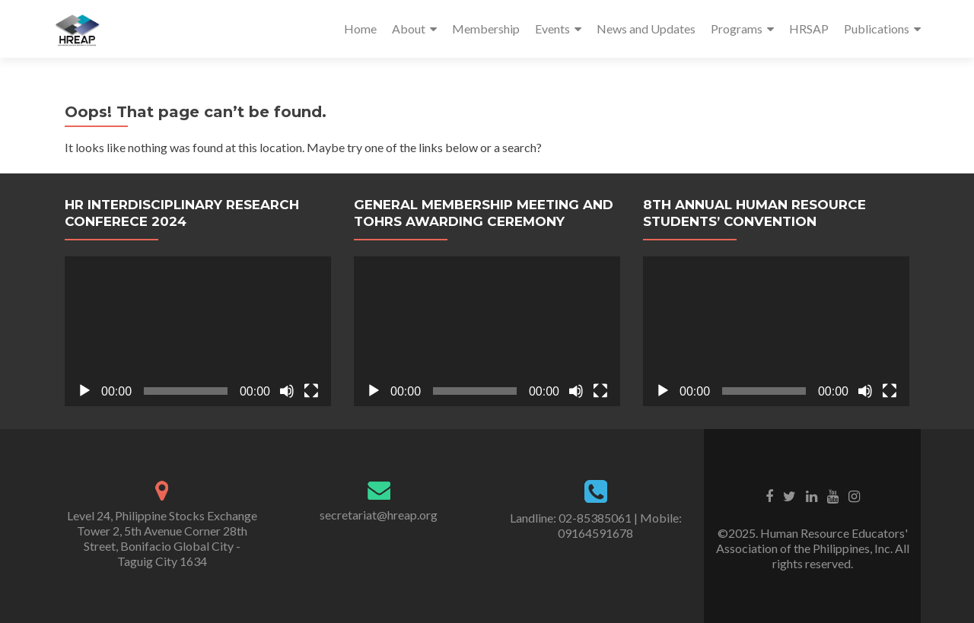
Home (360, 28)
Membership (486, 28)
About (408, 28)
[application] (198, 331)
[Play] (84, 391)
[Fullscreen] (311, 391)
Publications (876, 28)
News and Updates (646, 28)
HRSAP (809, 28)
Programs (736, 28)
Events (552, 28)
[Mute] (286, 391)
